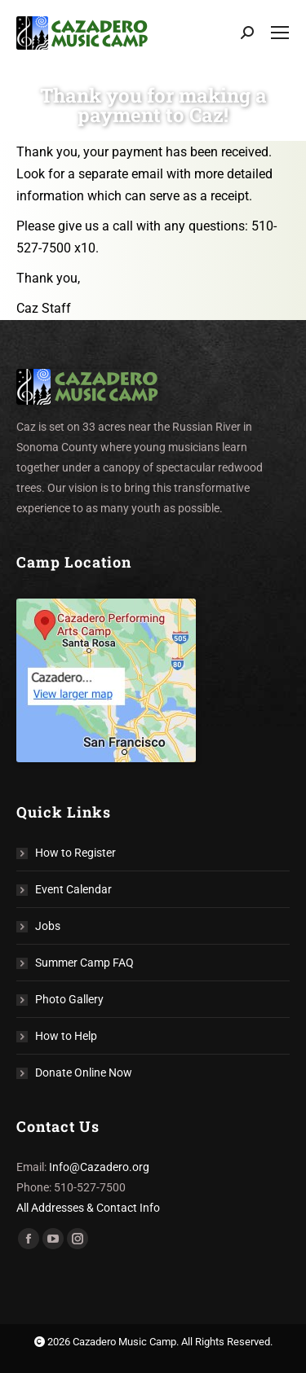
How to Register (75, 852)
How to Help (66, 1035)
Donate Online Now (83, 1072)
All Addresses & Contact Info (88, 1207)
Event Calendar (73, 889)
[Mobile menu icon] (280, 32)
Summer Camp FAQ (84, 962)
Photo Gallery (69, 999)
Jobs (47, 925)
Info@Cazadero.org (99, 1166)
